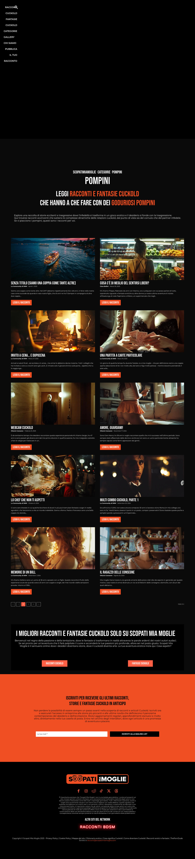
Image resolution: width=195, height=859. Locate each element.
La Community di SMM (19, 286)
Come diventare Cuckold (135, 848)
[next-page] (39, 604)
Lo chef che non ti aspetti (28, 500)
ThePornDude (177, 848)
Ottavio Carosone (17, 431)
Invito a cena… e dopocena (28, 355)
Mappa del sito (78, 848)
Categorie (104, 172)
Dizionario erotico (94, 848)
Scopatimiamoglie (84, 172)
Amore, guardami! (111, 427)
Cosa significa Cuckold (113, 848)
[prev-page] (13, 604)
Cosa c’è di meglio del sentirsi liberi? (124, 283)
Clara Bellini (104, 286)
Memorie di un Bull (23, 572)
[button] (16, 7)
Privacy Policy (52, 848)
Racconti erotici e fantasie (158, 848)
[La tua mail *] (71, 741)
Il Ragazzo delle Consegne (117, 572)
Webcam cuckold (22, 427)
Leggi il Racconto (21, 302)
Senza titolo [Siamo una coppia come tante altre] (43, 283)
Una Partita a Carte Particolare (121, 355)
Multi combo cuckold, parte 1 (119, 500)
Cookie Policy (65, 848)
